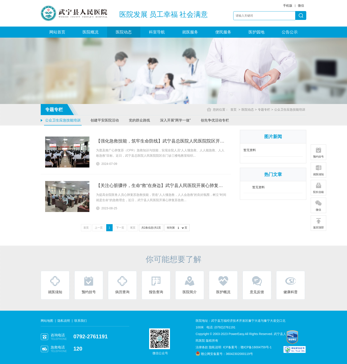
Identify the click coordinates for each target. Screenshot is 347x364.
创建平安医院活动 (105, 120)
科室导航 (157, 32)
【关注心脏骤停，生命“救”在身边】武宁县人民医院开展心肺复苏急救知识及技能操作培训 (184, 185)
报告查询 (156, 284)
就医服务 (190, 32)
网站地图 (47, 320)
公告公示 (290, 32)
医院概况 (90, 32)
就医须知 (55, 284)
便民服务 (223, 32)
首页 (233, 109)
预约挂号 (89, 284)
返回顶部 (318, 223)
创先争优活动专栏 (215, 120)
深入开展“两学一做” (175, 120)
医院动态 (124, 32)
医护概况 (223, 284)
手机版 (287, 5)
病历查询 (122, 284)
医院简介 (190, 284)
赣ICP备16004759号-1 (256, 347)
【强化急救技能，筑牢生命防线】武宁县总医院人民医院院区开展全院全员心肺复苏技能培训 (187, 141)
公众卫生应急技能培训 (63, 120)
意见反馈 (257, 284)
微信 (318, 205)
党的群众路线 (139, 120)
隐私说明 (64, 320)
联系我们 (80, 320)
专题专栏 (264, 109)
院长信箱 (318, 188)
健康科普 (290, 284)
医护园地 (256, 32)
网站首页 (57, 32)
